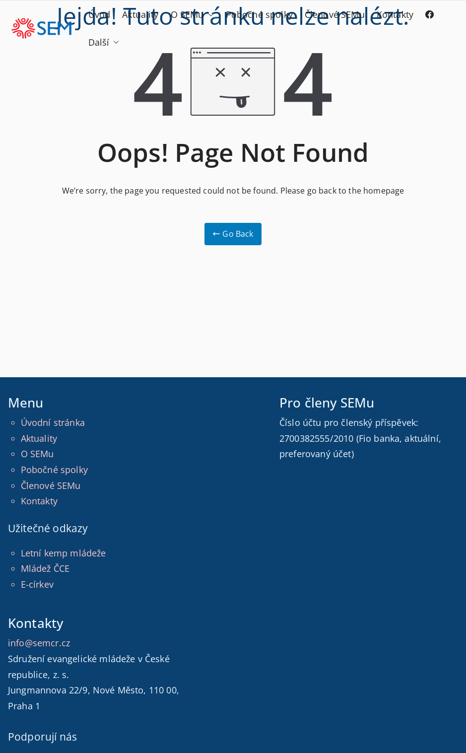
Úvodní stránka (53, 422)
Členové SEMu (335, 14)
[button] (209, 15)
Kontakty (395, 14)
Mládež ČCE (45, 568)
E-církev (37, 584)
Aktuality (140, 14)
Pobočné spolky (259, 14)
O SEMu (192, 15)
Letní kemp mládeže (63, 553)
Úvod (99, 14)
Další (104, 43)
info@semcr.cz (39, 643)
